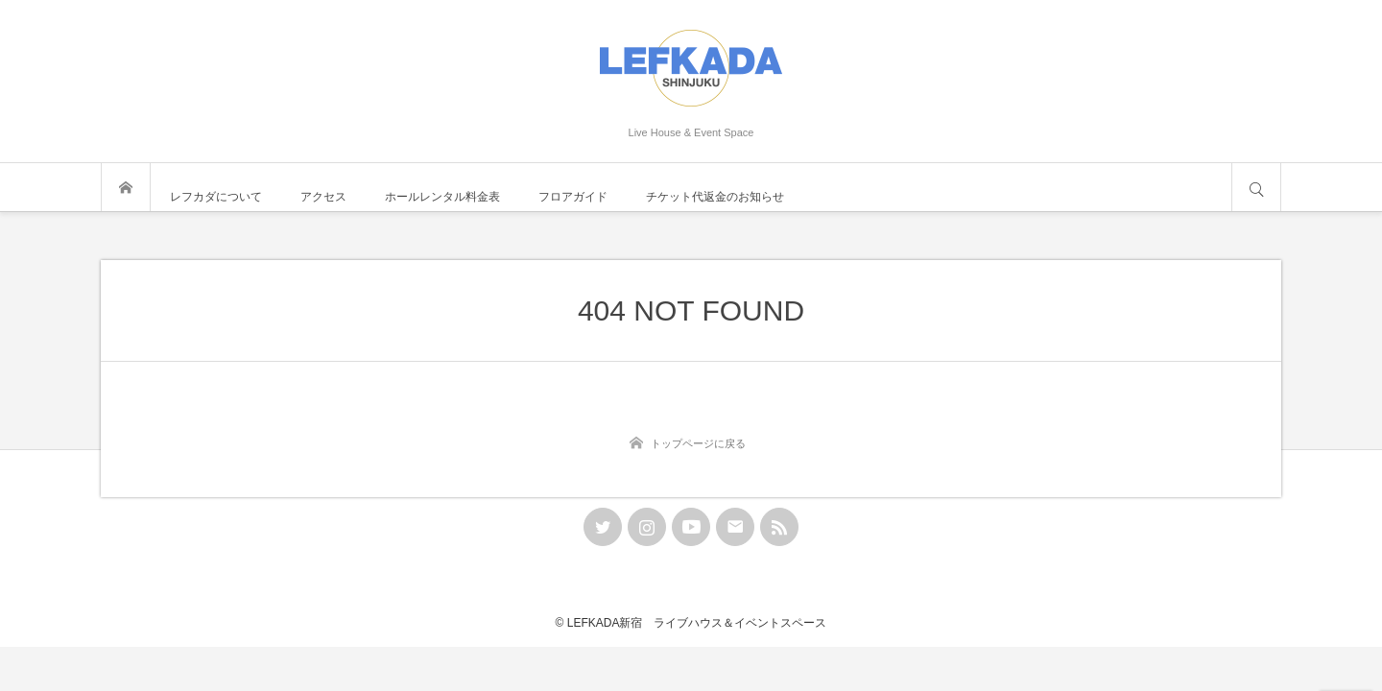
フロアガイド (573, 196)
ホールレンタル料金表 (442, 196)
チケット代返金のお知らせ (715, 196)
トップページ (126, 187)
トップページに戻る (698, 443)
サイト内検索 (1256, 187)
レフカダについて (216, 196)
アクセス (323, 196)
